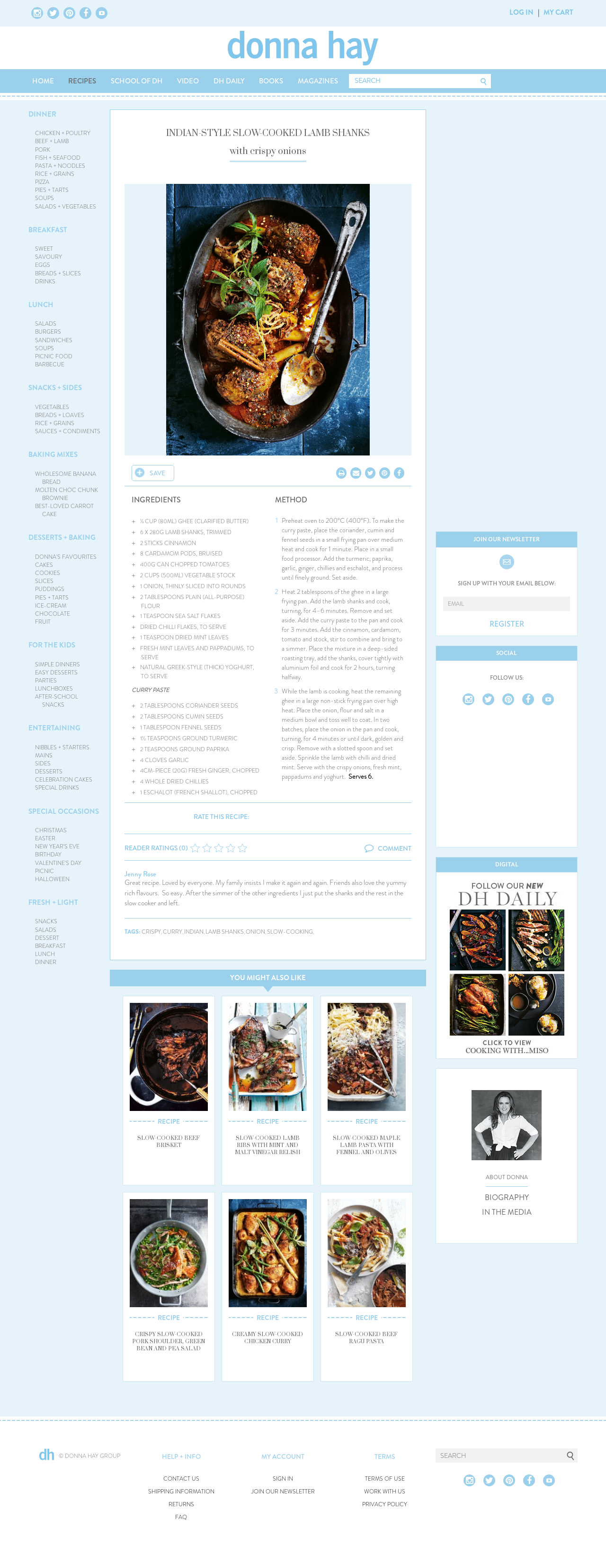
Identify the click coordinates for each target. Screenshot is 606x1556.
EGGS (42, 265)
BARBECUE (49, 364)
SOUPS (44, 198)
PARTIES (46, 680)
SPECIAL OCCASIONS (63, 811)
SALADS (45, 323)
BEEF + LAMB (52, 141)
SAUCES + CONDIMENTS (67, 431)
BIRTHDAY (48, 854)
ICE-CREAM (50, 605)
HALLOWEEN (52, 879)
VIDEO (188, 81)
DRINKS (45, 281)
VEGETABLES (52, 407)
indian (194, 932)
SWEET (44, 249)
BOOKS (271, 81)
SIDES (43, 763)
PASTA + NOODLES (60, 166)
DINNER (42, 114)
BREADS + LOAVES (59, 415)
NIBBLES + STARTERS (62, 747)
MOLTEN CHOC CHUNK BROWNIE (66, 494)
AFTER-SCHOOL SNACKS (56, 700)
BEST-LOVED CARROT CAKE (64, 510)
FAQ (181, 1517)
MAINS (44, 755)
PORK (42, 150)
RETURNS (181, 1505)
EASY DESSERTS (56, 672)
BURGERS (48, 332)
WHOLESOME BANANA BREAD (65, 478)
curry (172, 932)
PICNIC (44, 871)
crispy (151, 932)
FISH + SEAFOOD (57, 158)
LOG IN (521, 12)
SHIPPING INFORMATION (181, 1492)
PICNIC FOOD (53, 356)
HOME (43, 81)
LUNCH (40, 305)
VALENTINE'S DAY (58, 863)
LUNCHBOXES (54, 688)
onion (255, 932)
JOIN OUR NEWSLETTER (283, 1492)
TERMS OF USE (385, 1479)
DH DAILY (229, 81)
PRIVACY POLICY (384, 1505)
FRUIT (43, 622)
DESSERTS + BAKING (62, 537)
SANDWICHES (53, 340)
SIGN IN (283, 1479)
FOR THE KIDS (51, 645)
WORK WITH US (384, 1492)
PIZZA (42, 182)
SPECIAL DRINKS (57, 787)
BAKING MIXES (53, 454)
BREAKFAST (47, 230)
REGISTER (507, 624)
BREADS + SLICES (58, 273)
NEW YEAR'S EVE (57, 846)
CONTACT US (181, 1479)
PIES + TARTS (52, 190)
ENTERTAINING (54, 728)
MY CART (558, 12)
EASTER (45, 838)
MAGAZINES (318, 81)
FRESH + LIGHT (53, 902)
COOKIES (47, 573)
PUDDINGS (49, 589)
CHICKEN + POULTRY (62, 133)
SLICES (44, 581)
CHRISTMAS (51, 830)
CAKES (44, 565)
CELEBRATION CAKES (63, 779)
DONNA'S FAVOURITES (66, 557)
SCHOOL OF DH (137, 81)
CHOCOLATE (52, 614)
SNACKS (46, 921)
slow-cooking (290, 932)
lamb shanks (224, 932)
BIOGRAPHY (507, 1197)
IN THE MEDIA (507, 1212)
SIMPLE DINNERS (57, 664)
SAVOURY (48, 257)
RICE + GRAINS (54, 174)
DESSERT (47, 938)
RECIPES (82, 81)
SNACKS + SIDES (55, 387)
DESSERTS (48, 771)
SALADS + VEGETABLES (65, 206)
